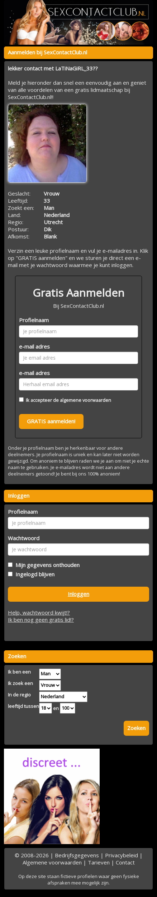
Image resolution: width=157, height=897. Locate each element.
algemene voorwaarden (85, 400)
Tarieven (99, 862)
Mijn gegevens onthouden (46, 564)
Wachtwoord (23, 538)
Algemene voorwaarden (52, 862)
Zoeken (136, 727)
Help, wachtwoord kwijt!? (39, 612)
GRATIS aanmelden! (51, 421)
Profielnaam (34, 320)
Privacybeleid (121, 855)
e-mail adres (34, 346)
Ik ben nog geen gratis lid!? (41, 619)
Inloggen (78, 593)
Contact (125, 862)
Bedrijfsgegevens (77, 855)
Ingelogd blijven (33, 574)
